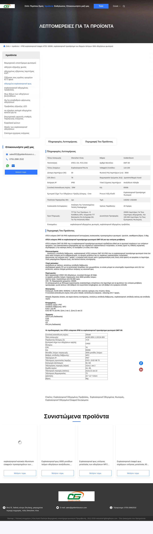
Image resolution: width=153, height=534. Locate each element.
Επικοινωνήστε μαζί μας (77, 6)
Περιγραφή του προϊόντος (99, 141)
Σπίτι (27, 6)
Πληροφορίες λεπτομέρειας (62, 141)
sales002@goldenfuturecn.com (23, 154)
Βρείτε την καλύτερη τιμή (111, 130)
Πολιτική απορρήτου (23, 521)
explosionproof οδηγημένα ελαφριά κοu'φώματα (66, 402)
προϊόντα (49, 6)
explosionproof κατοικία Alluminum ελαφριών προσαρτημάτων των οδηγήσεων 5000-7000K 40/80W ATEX (19, 465)
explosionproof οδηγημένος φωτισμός (107, 399)
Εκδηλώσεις (60, 6)
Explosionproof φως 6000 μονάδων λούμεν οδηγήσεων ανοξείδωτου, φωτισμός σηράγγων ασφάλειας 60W (57, 465)
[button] (8, 450)
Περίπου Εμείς (37, 6)
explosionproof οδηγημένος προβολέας (71, 399)
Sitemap (10, 521)
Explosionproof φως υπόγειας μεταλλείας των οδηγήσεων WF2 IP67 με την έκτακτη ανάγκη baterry (94, 465)
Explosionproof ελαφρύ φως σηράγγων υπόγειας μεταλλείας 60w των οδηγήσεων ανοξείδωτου (133, 465)
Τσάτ (101, 6)
